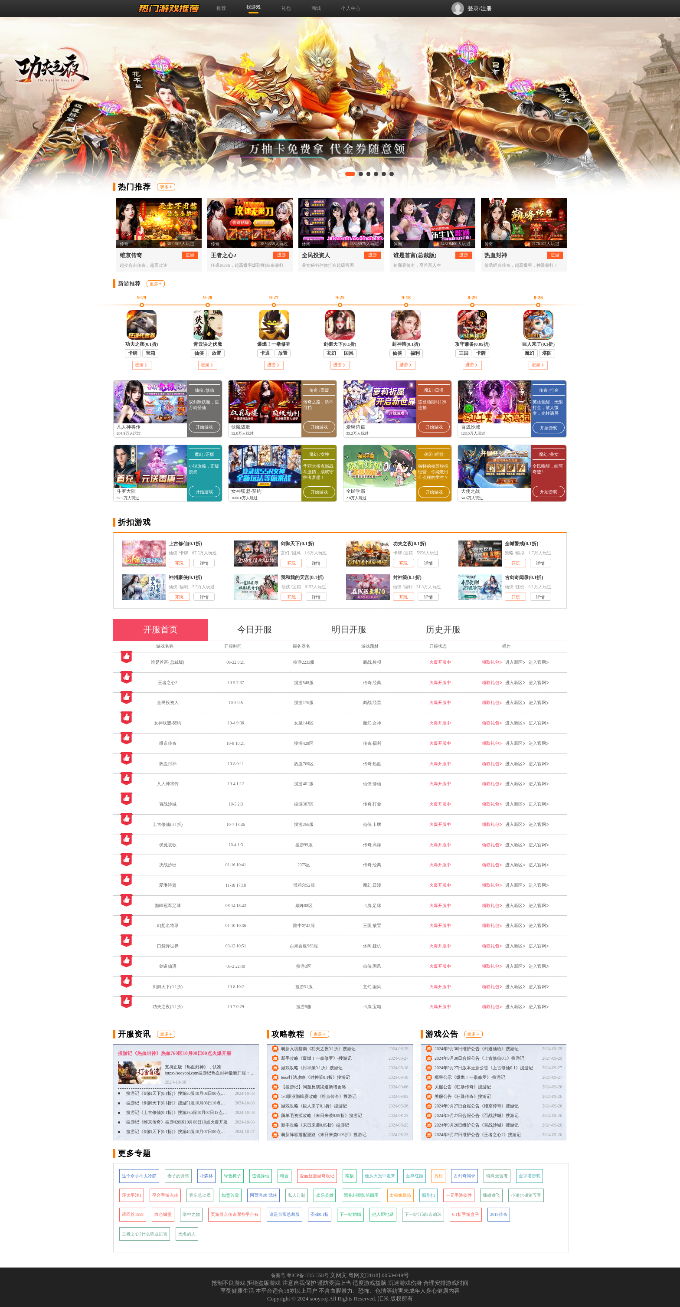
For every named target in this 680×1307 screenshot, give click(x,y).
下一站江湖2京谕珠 (423, 1214)
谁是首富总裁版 (284, 1214)
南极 (349, 1175)
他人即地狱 (383, 1214)
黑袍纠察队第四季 (361, 1195)
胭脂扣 (428, 1195)
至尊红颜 (414, 1175)
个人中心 (350, 8)
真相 (438, 1175)
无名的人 (187, 1234)
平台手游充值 (165, 1195)
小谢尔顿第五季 (526, 1195)
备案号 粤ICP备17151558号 (300, 1275)
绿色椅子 (232, 1175)
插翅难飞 (491, 1195)
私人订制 (296, 1195)
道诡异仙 (260, 1175)
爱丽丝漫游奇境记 (317, 1175)
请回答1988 (133, 1214)
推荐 (221, 8)
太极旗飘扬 (400, 1195)
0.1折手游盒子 (465, 1214)
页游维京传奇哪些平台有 (234, 1214)
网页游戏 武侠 (263, 1195)
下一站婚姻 (350, 1214)
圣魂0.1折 (320, 1214)
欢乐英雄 (324, 1195)
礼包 (286, 8)
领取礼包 (492, 662)
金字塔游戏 (529, 1175)
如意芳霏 (230, 1195)
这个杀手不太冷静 (139, 1175)
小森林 (206, 1175)
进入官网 (539, 662)
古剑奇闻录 (464, 1175)
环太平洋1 (131, 1195)
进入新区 (515, 662)
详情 (204, 563)
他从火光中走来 (380, 1175)
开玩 (179, 563)
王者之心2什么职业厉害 (144, 1234)
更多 (166, 187)
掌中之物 (191, 1214)
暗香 (284, 1175)
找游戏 (253, 7)
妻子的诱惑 (178, 1175)
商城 (316, 8)
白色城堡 (163, 1214)
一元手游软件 (459, 1195)
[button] (350, 174)
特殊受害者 (497, 1175)
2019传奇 (498, 1214)
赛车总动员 (200, 1195)
